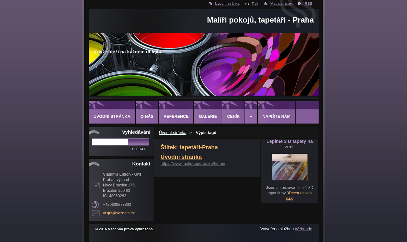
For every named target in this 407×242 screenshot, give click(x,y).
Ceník (233, 116)
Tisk (255, 3)
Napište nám (277, 116)
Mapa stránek (281, 3)
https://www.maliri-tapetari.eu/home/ (193, 163)
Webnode (303, 228)
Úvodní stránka (227, 3)
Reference (176, 116)
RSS (308, 3)
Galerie (208, 116)
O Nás (147, 116)
